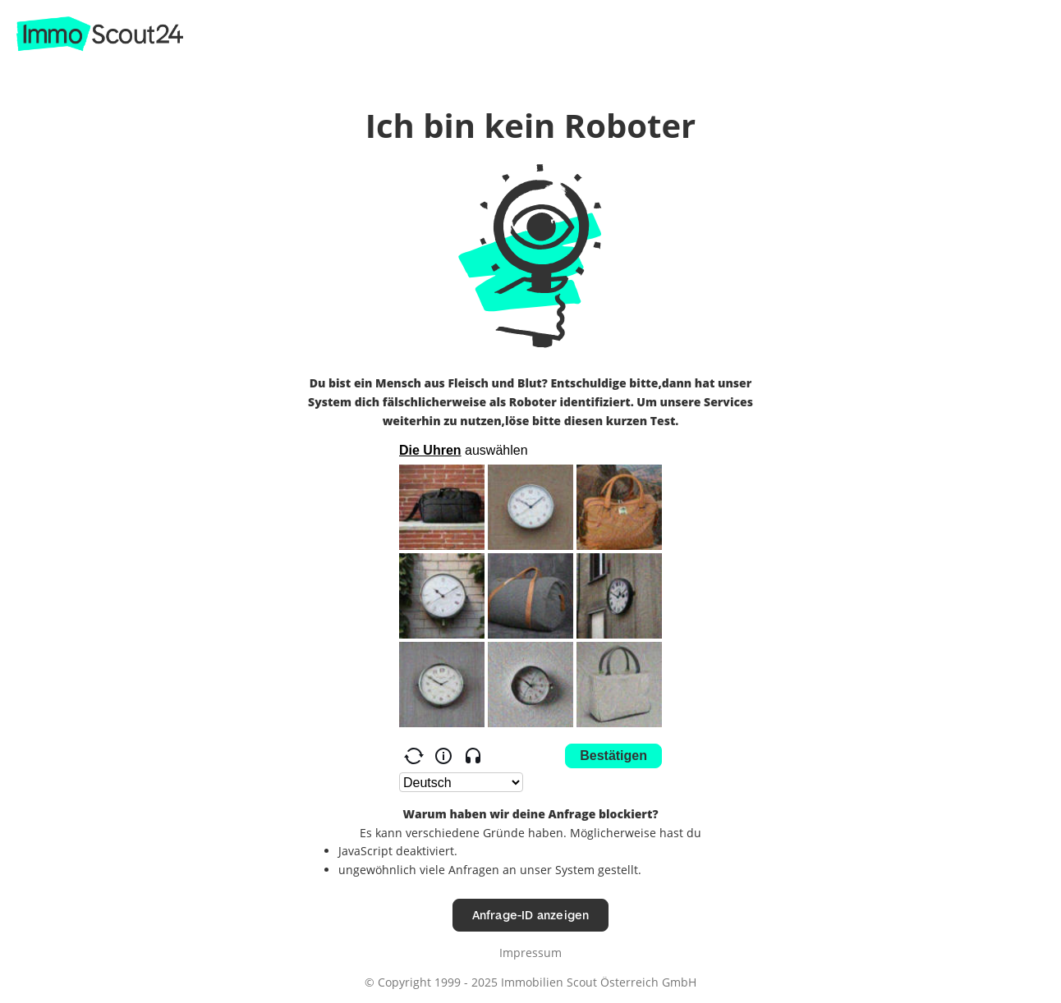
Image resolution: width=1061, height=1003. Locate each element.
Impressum (530, 952)
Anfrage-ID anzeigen (531, 915)
